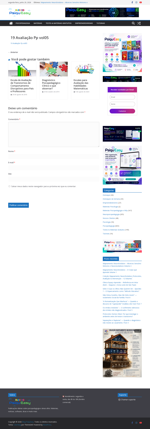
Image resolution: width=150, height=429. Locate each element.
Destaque (106, 195)
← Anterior (13, 52)
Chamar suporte (126, 399)
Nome (11, 151)
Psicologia (107, 222)
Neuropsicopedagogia (111, 214)
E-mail (11, 162)
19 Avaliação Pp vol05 (19, 43)
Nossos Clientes (109, 218)
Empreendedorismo (84, 23)
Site (9, 174)
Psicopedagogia (23, 23)
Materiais (38, 23)
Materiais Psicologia (110, 207)
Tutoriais (101, 23)
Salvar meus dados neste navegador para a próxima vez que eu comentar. (43, 186)
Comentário (14, 119)
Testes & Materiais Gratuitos (58, 23)
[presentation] (24, 197)
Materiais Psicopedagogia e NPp (115, 210)
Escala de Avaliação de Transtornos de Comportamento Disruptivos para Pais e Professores (22, 86)
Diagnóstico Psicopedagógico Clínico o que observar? (51, 84)
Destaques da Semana (111, 199)
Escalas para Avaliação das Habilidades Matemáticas (81, 84)
